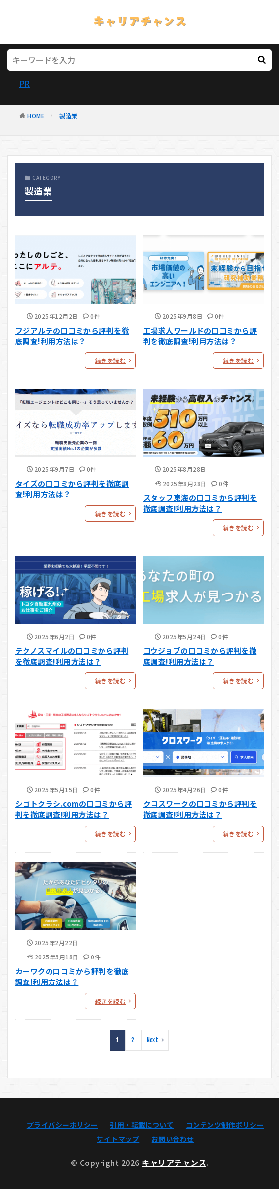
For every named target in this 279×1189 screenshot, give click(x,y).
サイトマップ (118, 1139)
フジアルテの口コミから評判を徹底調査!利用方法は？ (72, 336)
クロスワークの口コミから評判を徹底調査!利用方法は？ (200, 809)
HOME (36, 115)
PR (24, 83)
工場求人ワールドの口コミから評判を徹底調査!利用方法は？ (200, 336)
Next (153, 1040)
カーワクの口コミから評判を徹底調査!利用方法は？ (72, 976)
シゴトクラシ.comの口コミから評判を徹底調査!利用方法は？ (73, 809)
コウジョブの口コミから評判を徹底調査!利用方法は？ (199, 656)
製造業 (68, 115)
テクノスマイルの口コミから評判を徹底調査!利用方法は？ (71, 656)
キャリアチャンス (174, 1162)
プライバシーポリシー (62, 1125)
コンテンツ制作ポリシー (225, 1125)
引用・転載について (142, 1125)
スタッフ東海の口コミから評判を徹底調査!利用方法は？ (200, 503)
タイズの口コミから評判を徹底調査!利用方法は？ (72, 489)
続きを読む (110, 360)
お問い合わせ (173, 1139)
